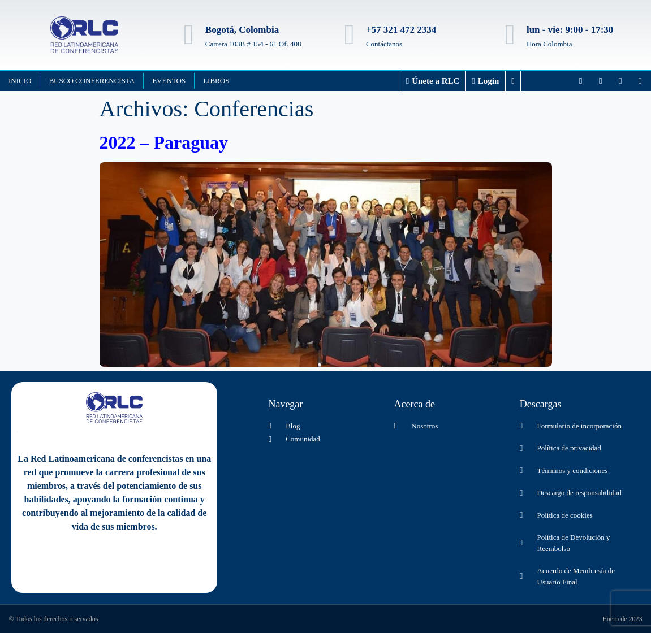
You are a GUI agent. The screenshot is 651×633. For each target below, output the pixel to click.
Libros (216, 80)
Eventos (169, 80)
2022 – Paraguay (164, 142)
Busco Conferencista (92, 80)
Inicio (19, 80)
